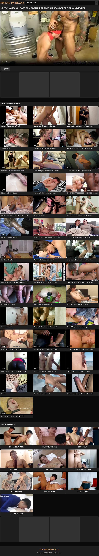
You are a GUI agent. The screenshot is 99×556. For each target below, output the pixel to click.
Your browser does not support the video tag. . (49, 38)
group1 (6, 69)
